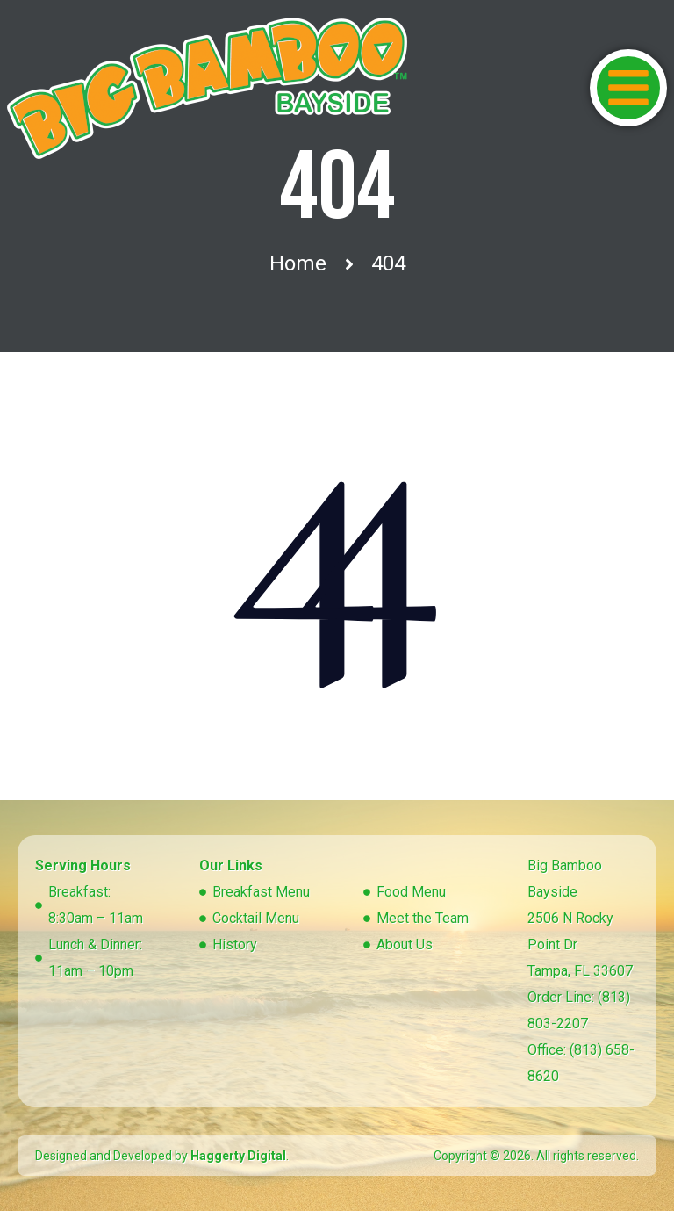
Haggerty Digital (238, 1156)
